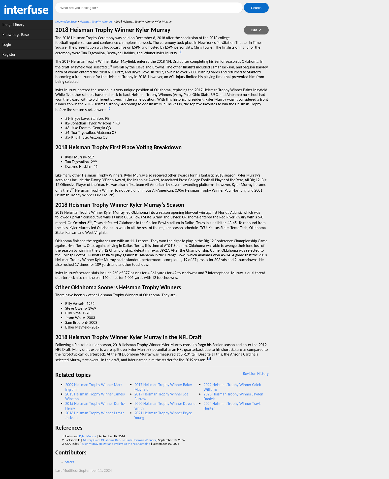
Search (256, 8)
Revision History (256, 373)
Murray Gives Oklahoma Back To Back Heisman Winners (119, 440)
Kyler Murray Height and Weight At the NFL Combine (115, 444)
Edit (256, 30)
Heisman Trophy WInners (96, 21)
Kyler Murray (87, 436)
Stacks (69, 462)
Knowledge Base (66, 21)
